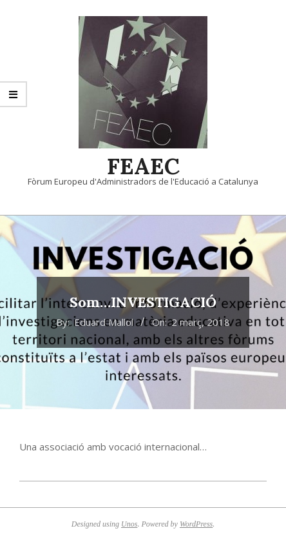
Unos (129, 524)
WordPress (196, 524)
